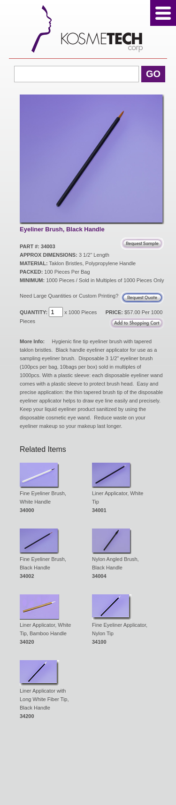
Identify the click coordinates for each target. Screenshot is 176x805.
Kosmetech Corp (88, 29)
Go (153, 74)
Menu (163, 13)
